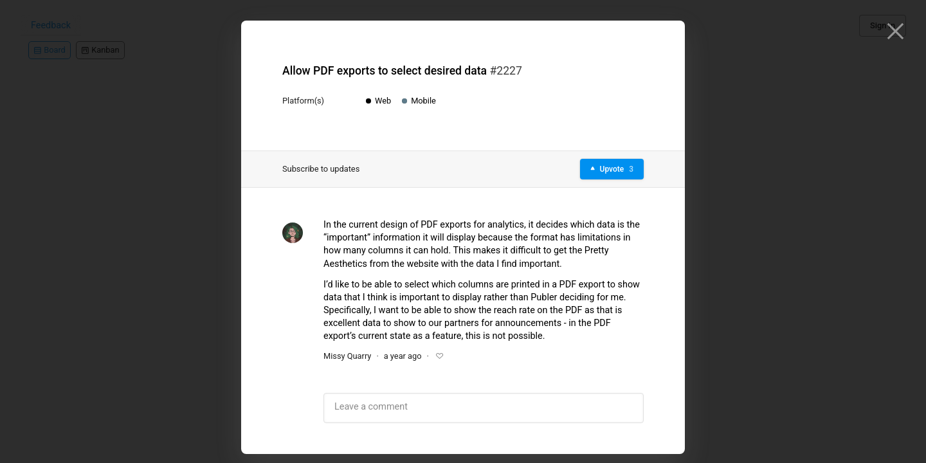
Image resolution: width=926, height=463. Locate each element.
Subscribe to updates (320, 169)
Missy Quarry (347, 356)
